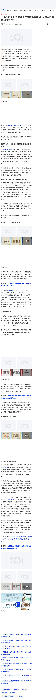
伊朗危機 (25, 10)
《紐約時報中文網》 (7, 149)
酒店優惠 (16, 10)
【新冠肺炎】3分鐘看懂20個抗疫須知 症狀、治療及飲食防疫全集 (16, 653)
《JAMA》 (5, 467)
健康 (2, 14)
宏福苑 (30, 10)
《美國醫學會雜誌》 (21, 539)
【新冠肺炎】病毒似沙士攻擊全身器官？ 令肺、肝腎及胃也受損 (16, 670)
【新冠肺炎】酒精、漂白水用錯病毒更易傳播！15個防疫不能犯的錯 (16, 665)
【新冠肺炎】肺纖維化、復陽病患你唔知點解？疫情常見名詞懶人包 (16, 641)
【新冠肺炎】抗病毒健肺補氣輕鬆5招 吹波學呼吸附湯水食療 (16, 682)
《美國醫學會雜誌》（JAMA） (16, 290)
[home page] (3, 10)
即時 (20, 10)
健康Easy (7, 14)
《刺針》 (10, 499)
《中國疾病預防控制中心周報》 (13, 125)
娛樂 (11, 10)
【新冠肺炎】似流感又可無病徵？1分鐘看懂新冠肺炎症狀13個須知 (16, 647)
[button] (47, 24)
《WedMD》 (12, 537)
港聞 (8, 10)
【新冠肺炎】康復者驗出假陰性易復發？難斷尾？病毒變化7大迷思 (16, 636)
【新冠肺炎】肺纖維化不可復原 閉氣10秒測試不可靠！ (16, 676)
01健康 (3, 611)
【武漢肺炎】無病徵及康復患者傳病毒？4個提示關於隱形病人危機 (16, 659)
